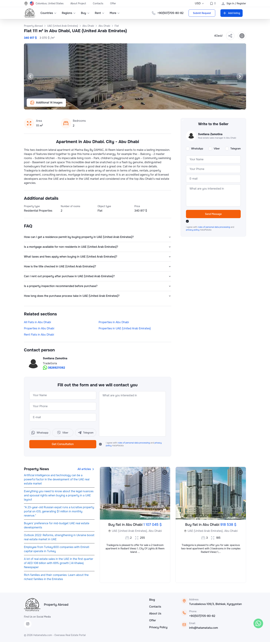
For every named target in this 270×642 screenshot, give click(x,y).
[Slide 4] (112, 105)
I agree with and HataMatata (134, 444)
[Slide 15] (158, 105)
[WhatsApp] (258, 623)
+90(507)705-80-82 (202, 616)
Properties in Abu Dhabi (114, 322)
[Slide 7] (125, 105)
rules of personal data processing (134, 442)
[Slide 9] (133, 105)
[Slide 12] (145, 105)
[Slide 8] (129, 105)
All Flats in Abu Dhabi (37, 322)
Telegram (235, 148)
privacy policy (193, 229)
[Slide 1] (100, 105)
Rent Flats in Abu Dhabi (39, 334)
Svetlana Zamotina (55, 358)
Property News (36, 469)
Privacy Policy (158, 627)
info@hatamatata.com (203, 628)
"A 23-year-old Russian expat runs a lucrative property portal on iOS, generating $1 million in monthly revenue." (59, 511)
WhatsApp (197, 148)
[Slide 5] (116, 105)
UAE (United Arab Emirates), (130, 531)
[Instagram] (28, 624)
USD (199, 3)
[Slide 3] (108, 105)
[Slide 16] (162, 105)
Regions (69, 13)
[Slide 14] (154, 105)
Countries (48, 13)
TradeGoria (50, 363)
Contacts (98, 3)
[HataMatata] (32, 605)
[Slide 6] (121, 105)
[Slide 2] (104, 105)
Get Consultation (63, 444)
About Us (155, 613)
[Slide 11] (141, 105)
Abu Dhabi (155, 531)
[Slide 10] (137, 105)
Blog (152, 600)
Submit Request (202, 13)
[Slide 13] (149, 105)
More (115, 13)
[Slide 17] (166, 105)
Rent (100, 13)
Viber (217, 148)
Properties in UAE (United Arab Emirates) (125, 328)
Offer (113, 3)
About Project (78, 3)
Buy (85, 13)
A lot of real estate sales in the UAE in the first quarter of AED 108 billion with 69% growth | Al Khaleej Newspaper (58, 563)
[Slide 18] (170, 105)
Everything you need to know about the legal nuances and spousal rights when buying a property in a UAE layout (59, 495)
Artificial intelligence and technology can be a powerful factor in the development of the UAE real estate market (56, 479)
